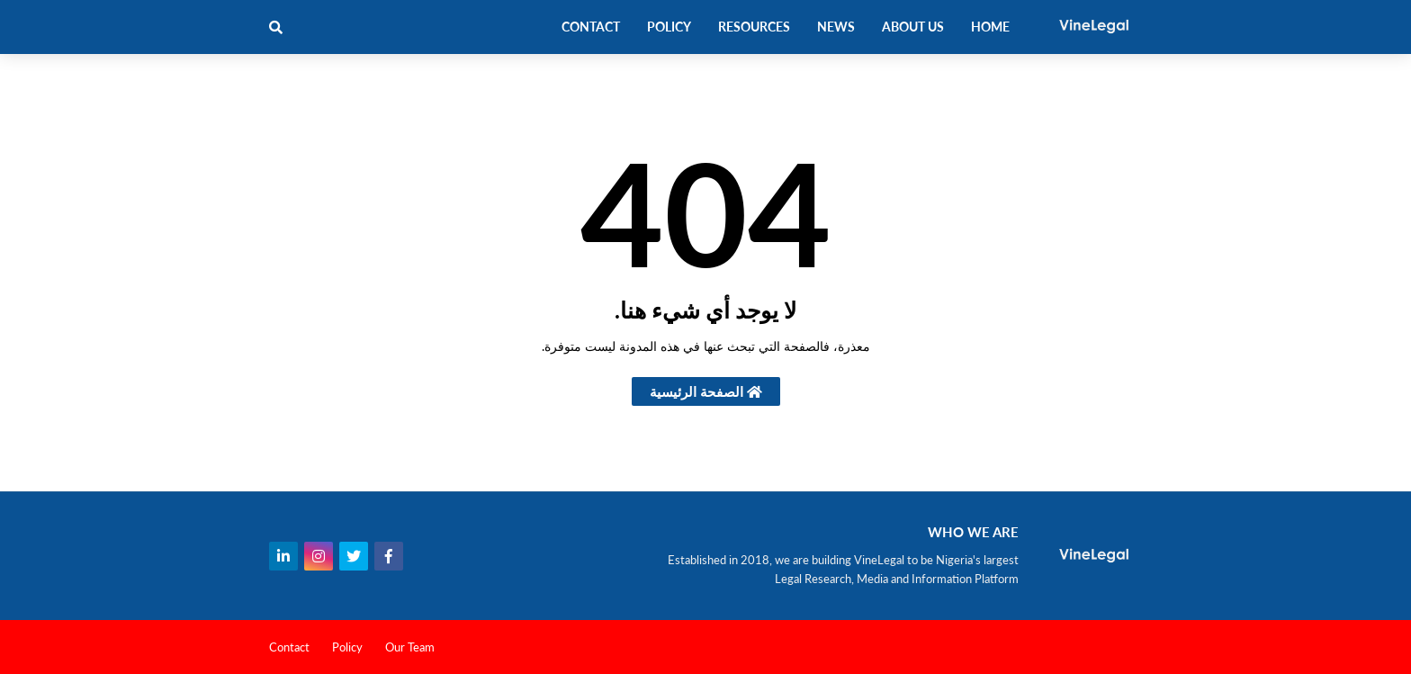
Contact (289, 647)
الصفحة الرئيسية (706, 391)
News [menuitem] (836, 26)
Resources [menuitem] (754, 26)
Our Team (410, 647)
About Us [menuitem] (913, 26)
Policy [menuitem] (669, 26)
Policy (347, 647)
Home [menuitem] (990, 26)
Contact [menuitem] (591, 26)
